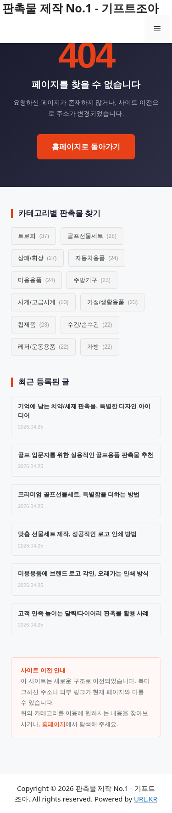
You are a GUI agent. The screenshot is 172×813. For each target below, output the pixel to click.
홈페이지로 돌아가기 (86, 147)
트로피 (33, 235)
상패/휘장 (37, 257)
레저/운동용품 (43, 346)
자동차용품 (96, 257)
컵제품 (33, 324)
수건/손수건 (89, 324)
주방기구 (92, 280)
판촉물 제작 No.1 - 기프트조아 (80, 8)
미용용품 (36, 280)
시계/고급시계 (43, 302)
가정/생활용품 (112, 302)
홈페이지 (54, 724)
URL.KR (145, 798)
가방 (99, 346)
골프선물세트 (92, 235)
